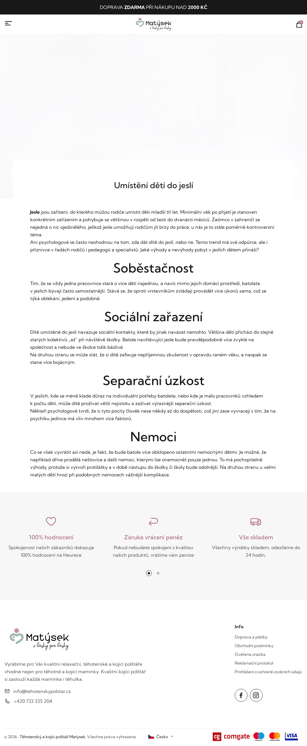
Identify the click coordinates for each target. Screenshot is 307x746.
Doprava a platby (251, 637)
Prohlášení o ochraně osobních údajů (268, 671)
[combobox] (161, 737)
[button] (149, 573)
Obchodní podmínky (254, 645)
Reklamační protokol (254, 663)
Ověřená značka (250, 654)
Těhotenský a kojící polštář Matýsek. (53, 736)
